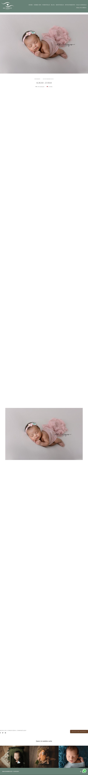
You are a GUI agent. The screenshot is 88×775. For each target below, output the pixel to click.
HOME (31, 5)
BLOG (53, 5)
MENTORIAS (60, 5)
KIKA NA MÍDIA (81, 7)
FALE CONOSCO (81, 5)
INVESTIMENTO (70, 5)
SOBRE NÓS (37, 5)
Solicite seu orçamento (79, 731)
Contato (16, 771)
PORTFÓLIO (46, 5)
